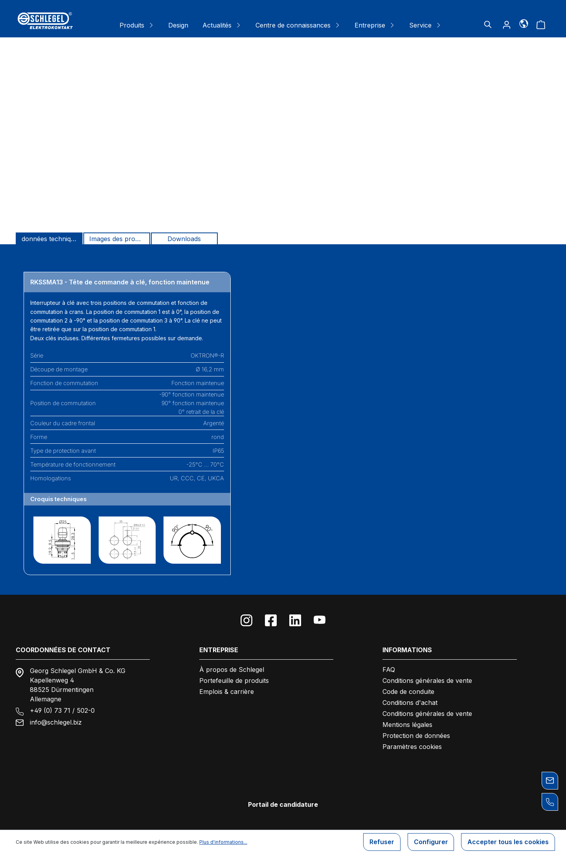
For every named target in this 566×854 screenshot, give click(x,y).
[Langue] (523, 23)
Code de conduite (408, 691)
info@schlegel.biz (56, 722)
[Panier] (540, 24)
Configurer (430, 842)
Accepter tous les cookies (508, 842)
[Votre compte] (506, 24)
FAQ (388, 669)
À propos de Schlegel (231, 669)
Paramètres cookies (412, 747)
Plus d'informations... (223, 842)
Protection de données (416, 736)
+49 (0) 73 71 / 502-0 (62, 710)
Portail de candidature (283, 804)
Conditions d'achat (409, 702)
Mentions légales (407, 725)
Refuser (381, 842)
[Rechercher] (487, 24)
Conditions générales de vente (427, 680)
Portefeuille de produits (234, 680)
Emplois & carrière (226, 691)
